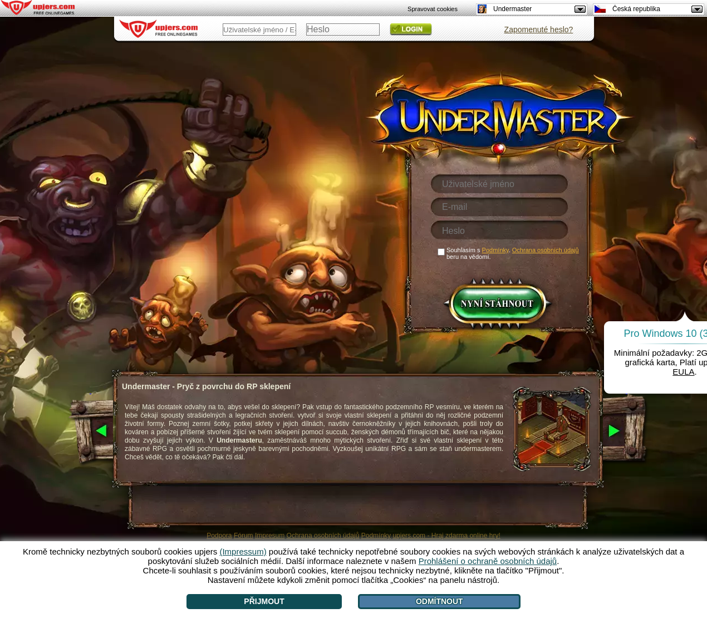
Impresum (269, 535)
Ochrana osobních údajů (323, 535)
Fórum (243, 535)
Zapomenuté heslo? (538, 29)
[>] (626, 431)
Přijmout (264, 601)
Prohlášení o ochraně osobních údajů (488, 561)
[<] (90, 431)
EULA (683, 371)
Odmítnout (439, 601)
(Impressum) (242, 551)
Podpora (219, 535)
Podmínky (376, 535)
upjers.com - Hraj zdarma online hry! (446, 535)
